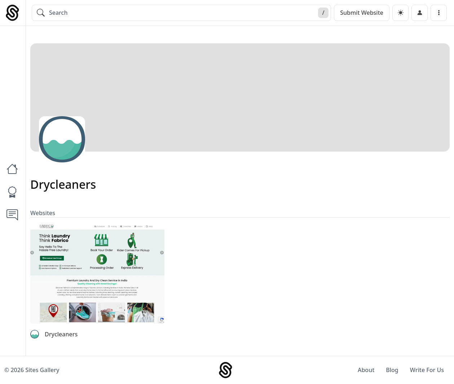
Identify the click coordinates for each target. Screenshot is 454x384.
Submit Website (361, 13)
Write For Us (427, 370)
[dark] (400, 13)
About (366, 370)
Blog (392, 370)
